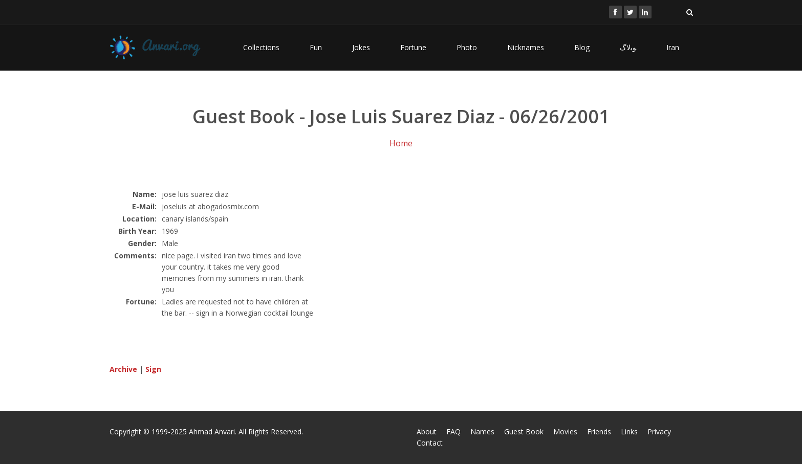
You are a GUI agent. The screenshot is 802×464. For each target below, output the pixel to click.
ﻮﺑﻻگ (628, 47)
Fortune (413, 47)
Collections (261, 47)
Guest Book (524, 431)
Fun (316, 47)
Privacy (659, 431)
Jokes (361, 47)
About (427, 431)
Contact (430, 443)
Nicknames (525, 47)
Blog (582, 47)
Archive (123, 369)
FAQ (453, 431)
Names (482, 431)
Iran (672, 47)
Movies (565, 431)
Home (401, 143)
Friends (599, 431)
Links (629, 431)
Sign (153, 369)
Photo (467, 47)
